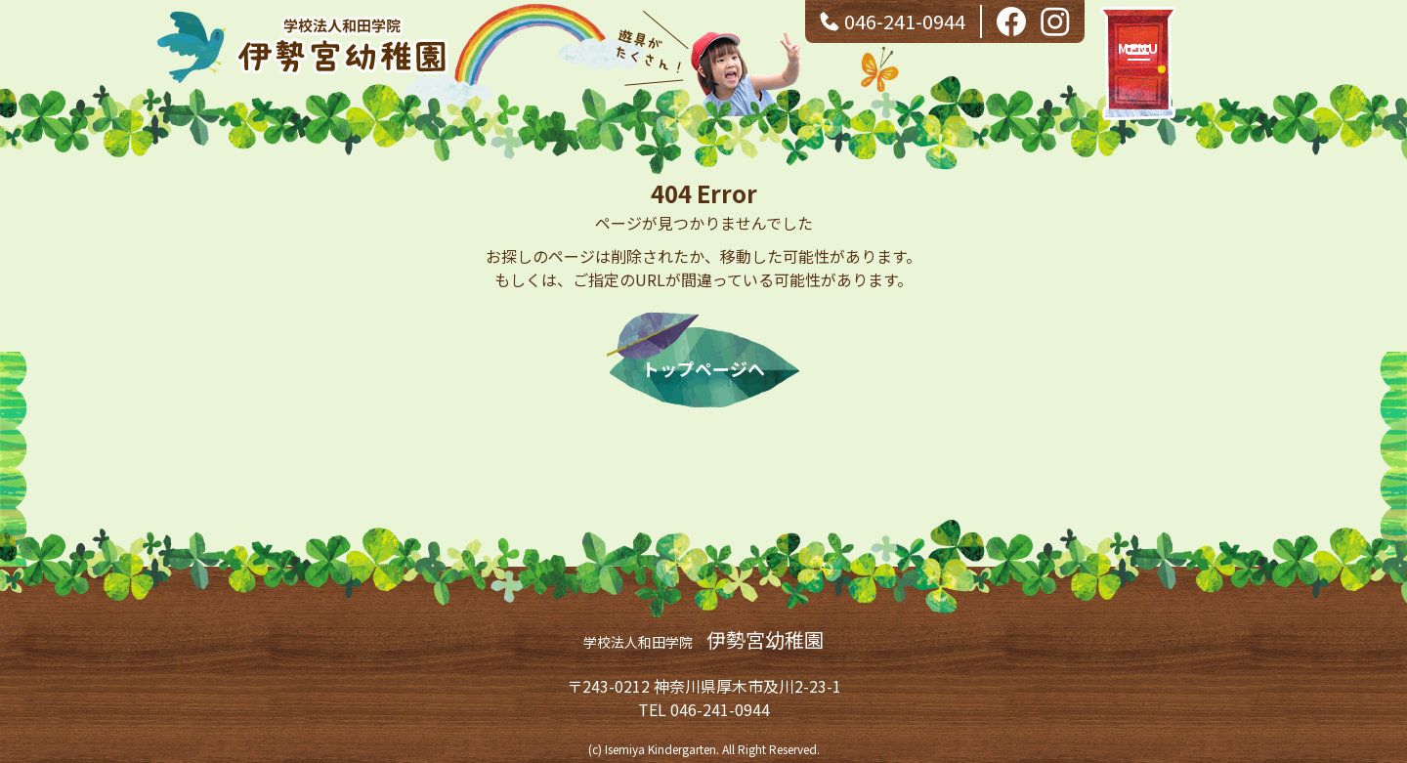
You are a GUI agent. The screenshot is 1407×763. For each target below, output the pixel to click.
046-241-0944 (904, 21)
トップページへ (703, 368)
